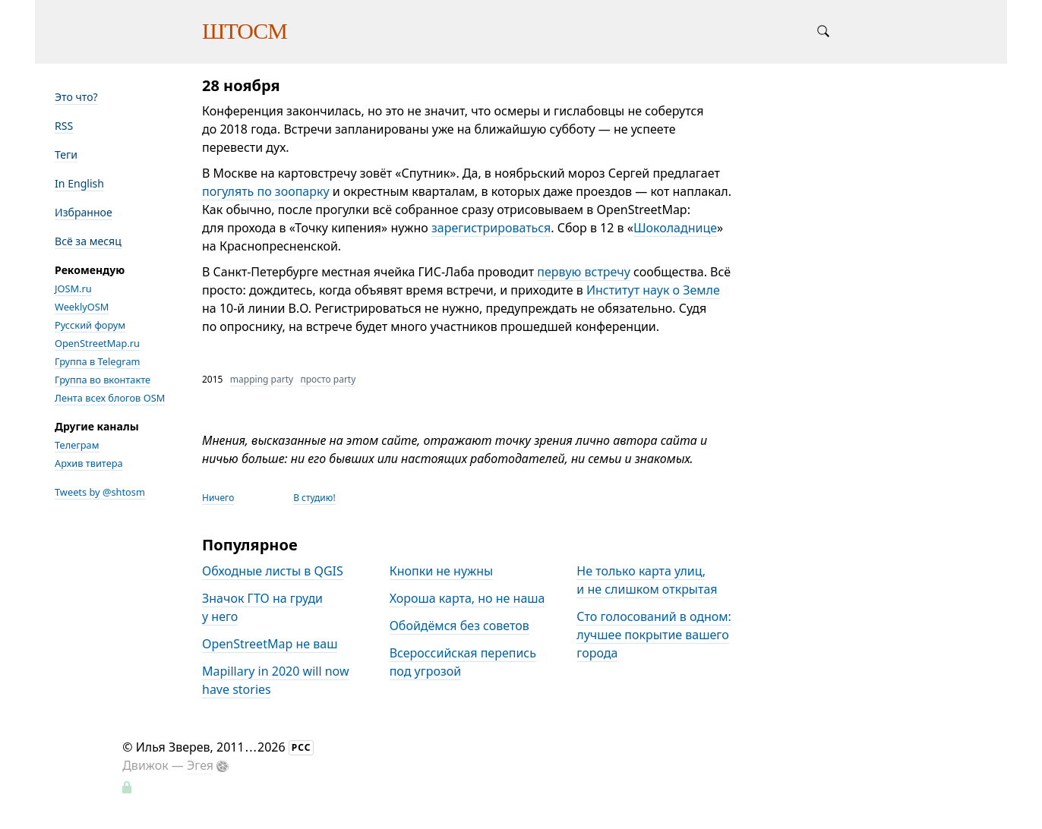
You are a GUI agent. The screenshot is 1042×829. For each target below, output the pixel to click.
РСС (301, 747)
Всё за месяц (88, 241)
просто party (327, 379)
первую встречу (583, 271)
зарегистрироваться (491, 227)
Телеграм (77, 445)
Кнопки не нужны (442, 571)
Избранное (83, 212)
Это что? (76, 97)
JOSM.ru (73, 288)
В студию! (314, 497)
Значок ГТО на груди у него (262, 607)
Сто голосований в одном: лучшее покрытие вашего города (653, 634)
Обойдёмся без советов (459, 625)
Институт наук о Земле (653, 290)
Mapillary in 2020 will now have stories (275, 680)
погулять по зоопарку (266, 191)
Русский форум (90, 325)
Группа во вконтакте (102, 379)
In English (79, 183)
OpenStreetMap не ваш (269, 643)
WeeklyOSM (82, 307)
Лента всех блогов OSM (110, 398)
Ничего (218, 497)
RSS (64, 125)
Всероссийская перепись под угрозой (463, 662)
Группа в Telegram (98, 361)
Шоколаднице (675, 227)
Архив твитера (89, 463)
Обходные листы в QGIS (272, 571)
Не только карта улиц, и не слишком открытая (646, 580)
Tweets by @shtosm (100, 492)
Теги (66, 154)
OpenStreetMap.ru (97, 343)
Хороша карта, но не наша (467, 598)
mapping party (261, 379)
